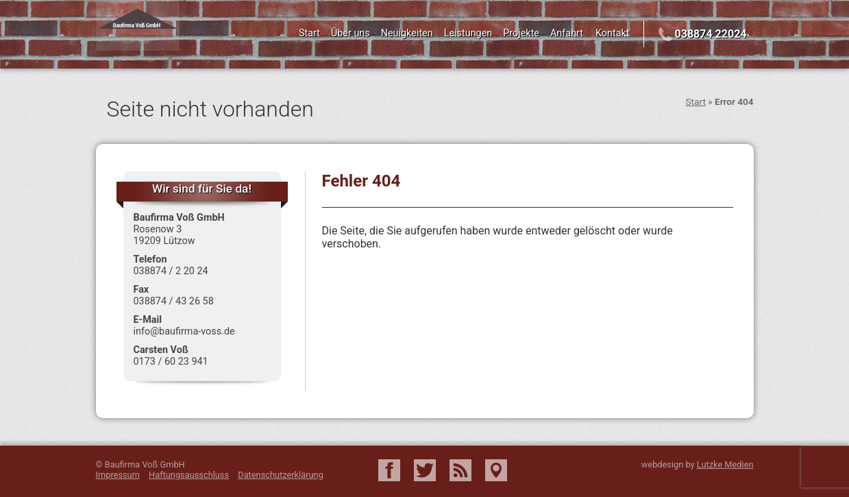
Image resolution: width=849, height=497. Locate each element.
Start (309, 33)
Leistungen (468, 33)
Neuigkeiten (407, 33)
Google (496, 470)
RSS (460, 470)
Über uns (350, 33)
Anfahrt (566, 33)
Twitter (425, 470)
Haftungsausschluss (189, 475)
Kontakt (612, 33)
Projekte (521, 33)
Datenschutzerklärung (280, 475)
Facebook (389, 470)
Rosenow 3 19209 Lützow (164, 235)
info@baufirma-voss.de (184, 331)
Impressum (118, 475)
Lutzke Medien (725, 464)
